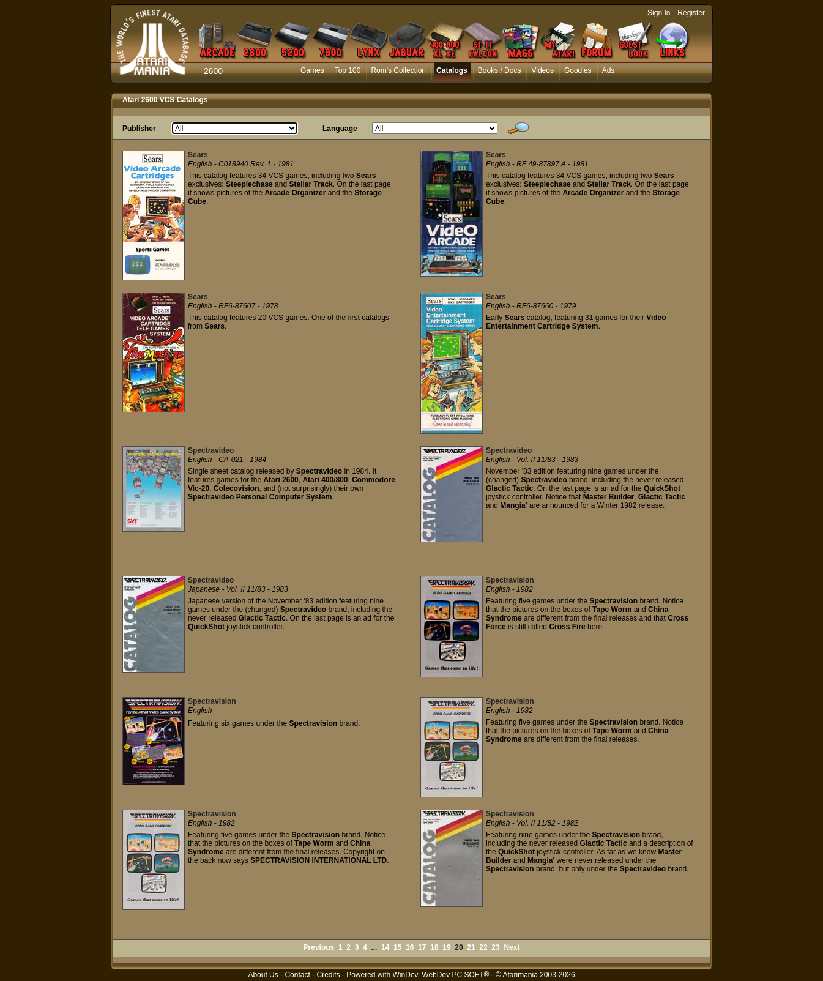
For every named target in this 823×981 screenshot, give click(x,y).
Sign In (658, 13)
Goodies (578, 70)
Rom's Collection (398, 70)
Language (339, 128)
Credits (328, 975)
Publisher (139, 128)
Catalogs (451, 70)
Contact (297, 975)
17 (422, 947)
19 (446, 947)
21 (471, 947)
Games (312, 70)
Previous (319, 947)
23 (495, 947)
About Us (263, 975)
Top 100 (348, 70)
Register (691, 13)
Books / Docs (499, 70)
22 (483, 947)
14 (385, 947)
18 (434, 947)
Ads (608, 70)
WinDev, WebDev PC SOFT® (441, 975)
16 (410, 947)
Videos (542, 70)
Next (511, 947)
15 (397, 947)
